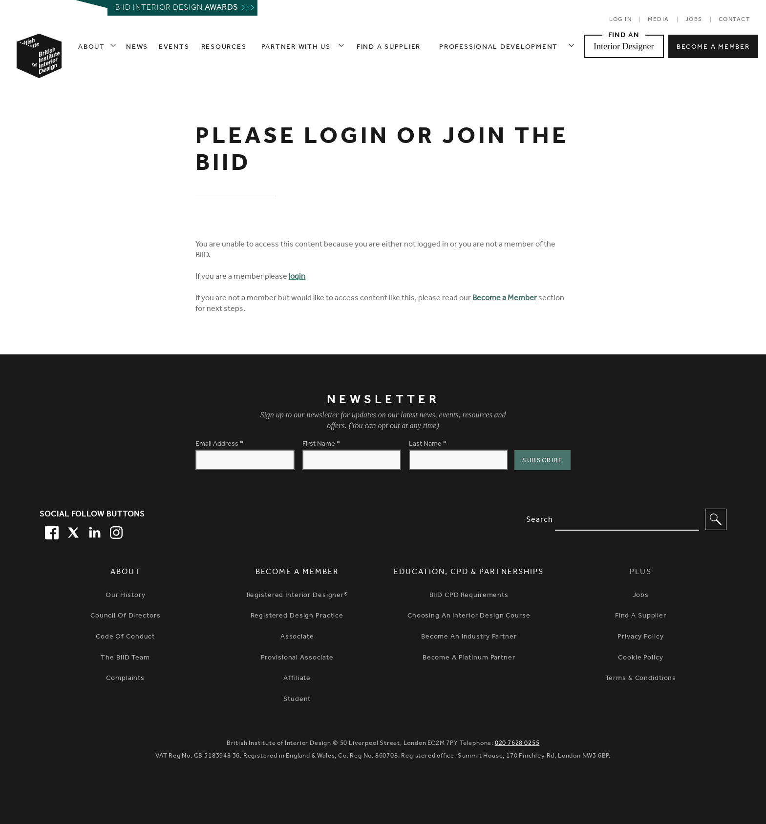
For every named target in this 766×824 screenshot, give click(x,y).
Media (658, 20)
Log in (620, 20)
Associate (297, 637)
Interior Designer (624, 46)
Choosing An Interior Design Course (469, 616)
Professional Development (498, 47)
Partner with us (296, 47)
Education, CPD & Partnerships (469, 573)
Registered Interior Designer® (297, 596)
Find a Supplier (640, 616)
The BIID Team (125, 658)
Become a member (713, 47)
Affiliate (297, 679)
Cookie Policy (640, 658)
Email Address (219, 444)
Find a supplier (389, 47)
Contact (734, 20)
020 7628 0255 (517, 744)
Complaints (125, 679)
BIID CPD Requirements (469, 596)
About (91, 47)
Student (297, 700)
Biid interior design (176, 8)
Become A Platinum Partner (469, 658)
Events (174, 47)
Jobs (693, 20)
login (297, 277)
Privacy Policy (640, 637)
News (137, 47)
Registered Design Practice (297, 616)
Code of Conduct (125, 637)
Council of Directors (125, 616)
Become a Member (504, 299)
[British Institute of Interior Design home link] (38, 69)
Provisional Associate (297, 658)
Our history (126, 596)
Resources (224, 47)
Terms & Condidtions (641, 679)
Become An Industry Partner (469, 637)
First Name (321, 444)
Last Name (428, 444)
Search (539, 520)
